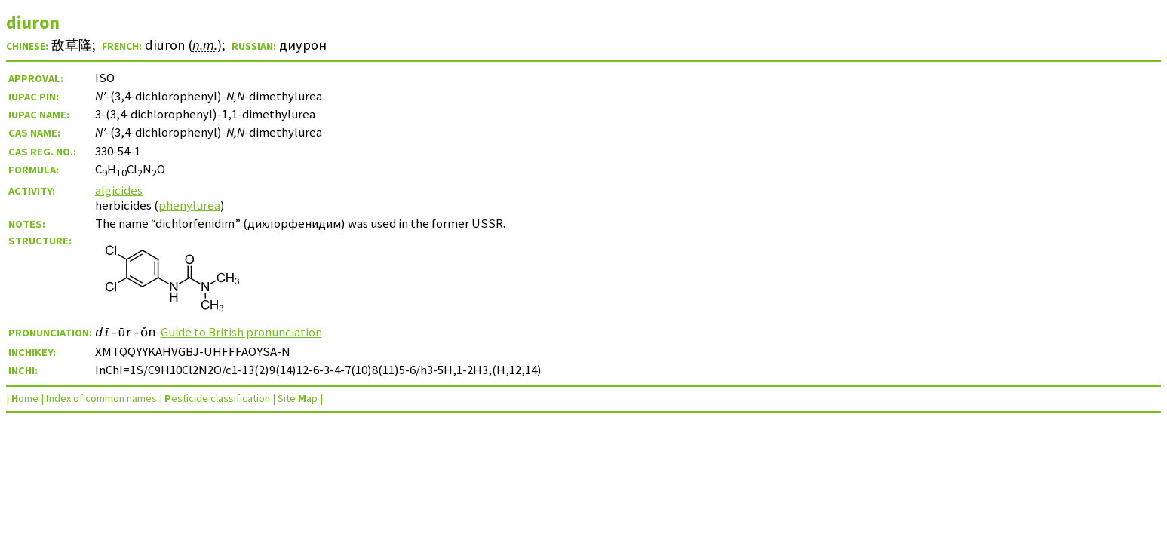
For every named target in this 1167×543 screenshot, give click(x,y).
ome (24, 398)
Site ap (298, 398)
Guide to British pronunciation (241, 332)
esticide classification (217, 398)
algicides (119, 190)
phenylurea (189, 205)
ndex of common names (101, 398)
